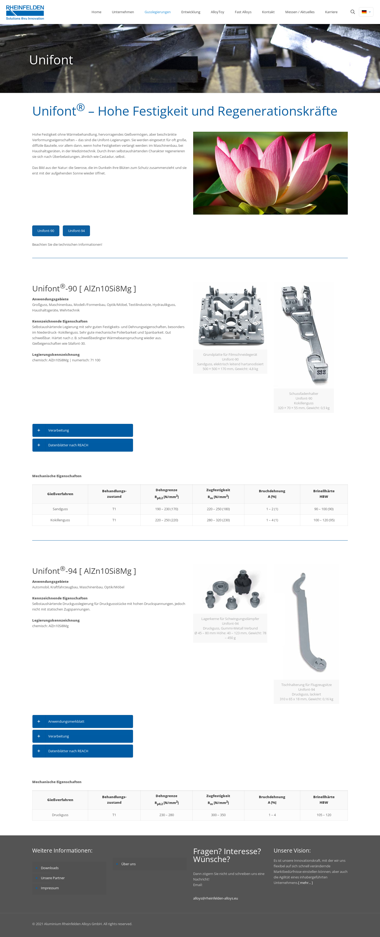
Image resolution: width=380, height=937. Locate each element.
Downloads (50, 867)
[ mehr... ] (305, 882)
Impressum (50, 888)
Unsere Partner (53, 878)
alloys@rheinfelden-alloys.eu (215, 898)
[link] (82, 430)
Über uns (128, 864)
